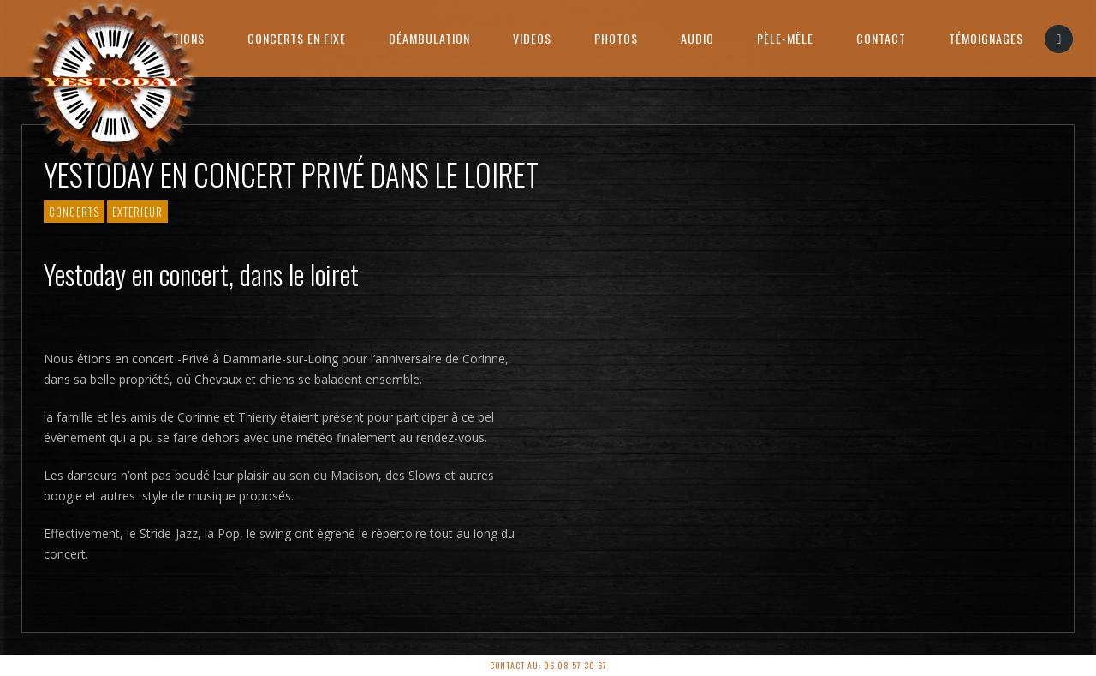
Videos (532, 38)
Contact (881, 38)
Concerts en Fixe (296, 38)
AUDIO (697, 38)
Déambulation (429, 38)
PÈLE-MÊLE (785, 38)
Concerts (74, 211)
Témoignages (986, 38)
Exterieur (137, 211)
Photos (616, 38)
